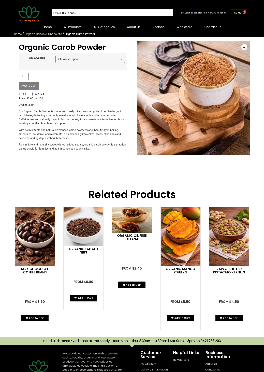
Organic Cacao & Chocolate (43, 34)
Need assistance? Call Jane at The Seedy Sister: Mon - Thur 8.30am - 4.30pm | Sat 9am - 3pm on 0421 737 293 (132, 341)
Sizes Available (37, 58)
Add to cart (29, 86)
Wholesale (184, 27)
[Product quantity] (23, 76)
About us (133, 27)
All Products (73, 27)
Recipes (158, 27)
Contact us (212, 27)
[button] (244, 47)
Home (47, 27)
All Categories (104, 27)
